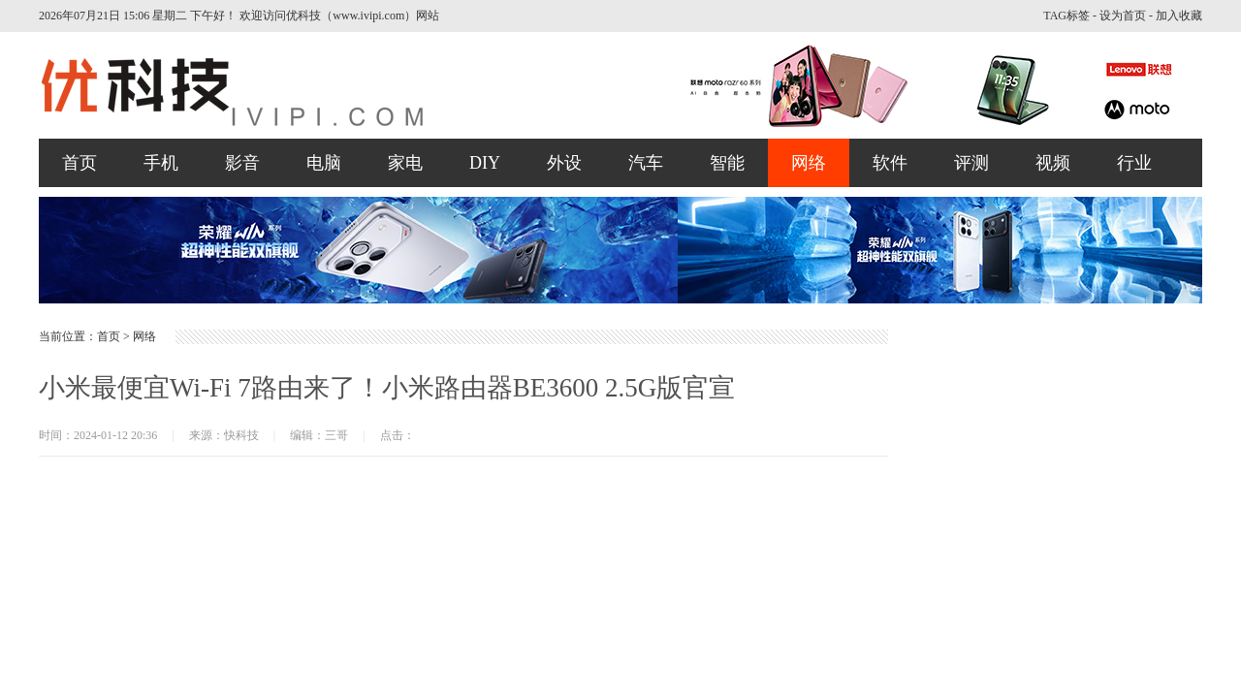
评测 (971, 163)
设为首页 (1122, 15)
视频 (1052, 163)
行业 (1134, 163)
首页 (79, 163)
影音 (242, 163)
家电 (405, 163)
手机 (160, 163)
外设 (564, 163)
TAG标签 (1066, 15)
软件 (890, 163)
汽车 (645, 163)
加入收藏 (1179, 15)
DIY (484, 163)
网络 (808, 163)
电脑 (323, 163)
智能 (727, 163)
